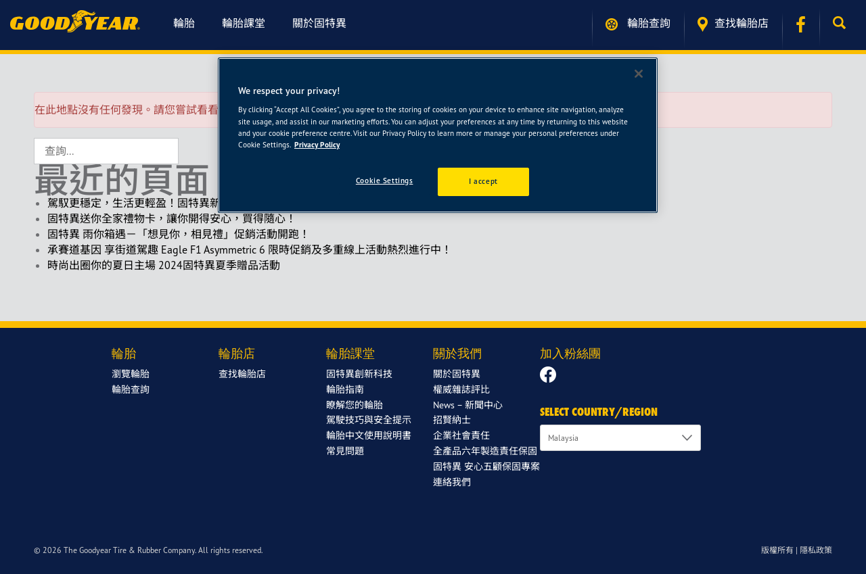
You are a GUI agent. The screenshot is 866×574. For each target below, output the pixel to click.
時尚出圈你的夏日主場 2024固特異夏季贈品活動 (163, 265)
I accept (483, 181)
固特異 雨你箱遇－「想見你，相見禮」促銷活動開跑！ (178, 234)
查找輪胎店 (733, 24)
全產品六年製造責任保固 (485, 450)
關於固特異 (319, 23)
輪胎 (184, 23)
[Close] (639, 74)
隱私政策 (816, 550)
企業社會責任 (461, 435)
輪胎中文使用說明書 (368, 435)
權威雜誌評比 (461, 389)
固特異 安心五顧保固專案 (486, 466)
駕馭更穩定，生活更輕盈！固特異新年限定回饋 (161, 203)
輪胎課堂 (243, 23)
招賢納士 (452, 419)
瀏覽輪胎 (131, 373)
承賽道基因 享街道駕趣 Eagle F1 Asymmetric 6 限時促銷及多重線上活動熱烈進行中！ (249, 249)
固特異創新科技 (359, 373)
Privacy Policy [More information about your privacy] (317, 144)
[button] (842, 23)
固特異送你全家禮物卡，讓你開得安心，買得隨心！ (171, 218)
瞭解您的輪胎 (354, 404)
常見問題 (345, 450)
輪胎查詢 (638, 23)
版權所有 (777, 550)
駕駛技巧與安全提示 (368, 419)
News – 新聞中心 (468, 404)
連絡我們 (452, 481)
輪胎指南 (345, 389)
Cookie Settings (384, 180)
